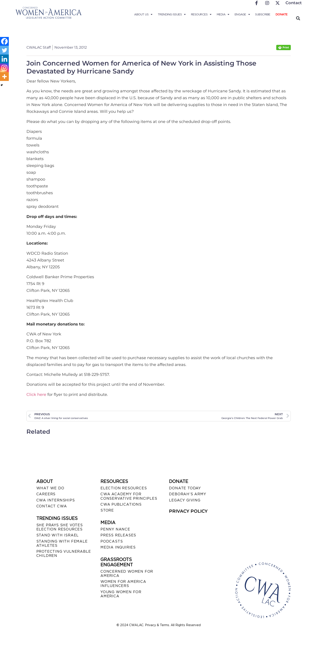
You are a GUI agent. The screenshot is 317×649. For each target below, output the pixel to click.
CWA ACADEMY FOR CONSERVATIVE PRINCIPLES (128, 496)
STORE (107, 510)
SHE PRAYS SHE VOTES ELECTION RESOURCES (59, 527)
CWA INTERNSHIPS (55, 500)
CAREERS (46, 494)
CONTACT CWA (51, 506)
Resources (201, 14)
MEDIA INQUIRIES (118, 547)
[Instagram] (4, 67)
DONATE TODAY (185, 488)
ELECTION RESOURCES (123, 488)
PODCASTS (111, 541)
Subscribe (262, 14)
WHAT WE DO (50, 488)
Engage (242, 14)
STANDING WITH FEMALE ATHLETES (62, 543)
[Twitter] (4, 50)
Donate (281, 14)
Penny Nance (115, 529)
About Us (143, 14)
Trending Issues (172, 14)
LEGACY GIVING (184, 500)
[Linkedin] (4, 59)
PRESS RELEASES (118, 535)
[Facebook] (4, 41)
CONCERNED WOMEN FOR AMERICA (126, 573)
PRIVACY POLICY (188, 511)
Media (223, 14)
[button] (298, 18)
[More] (4, 76)
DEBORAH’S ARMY (187, 494)
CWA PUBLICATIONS (121, 504)
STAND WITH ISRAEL (57, 535)
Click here (36, 394)
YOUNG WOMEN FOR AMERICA (120, 594)
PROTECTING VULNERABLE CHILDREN (63, 553)
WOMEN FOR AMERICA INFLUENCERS (123, 584)
